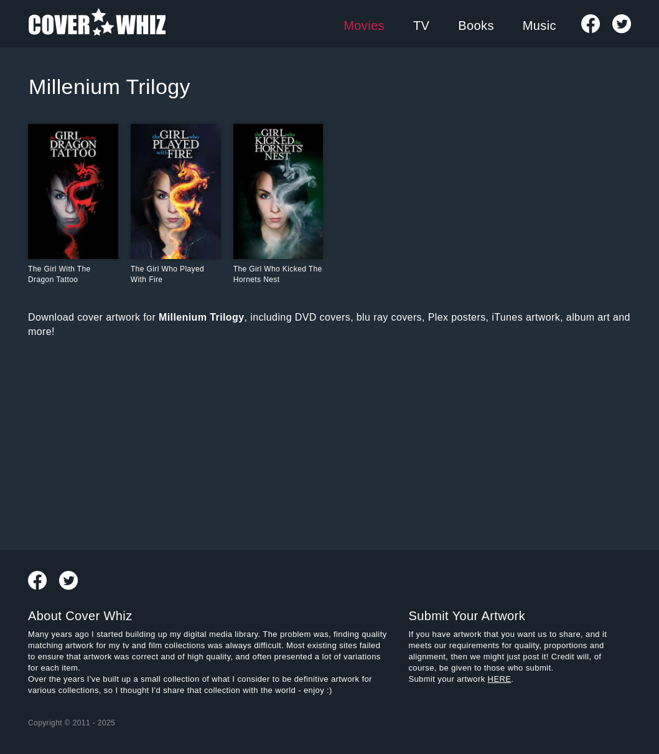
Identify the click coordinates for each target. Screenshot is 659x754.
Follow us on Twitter (621, 23)
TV (421, 25)
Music (539, 25)
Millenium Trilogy (109, 86)
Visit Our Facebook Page (590, 23)
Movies (364, 25)
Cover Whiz (97, 23)
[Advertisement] (228, 441)
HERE (500, 679)
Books (476, 25)
